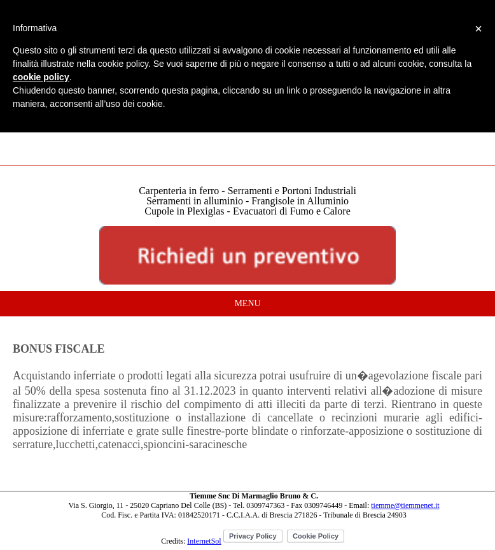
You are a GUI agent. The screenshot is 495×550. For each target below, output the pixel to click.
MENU (247, 303)
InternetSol (204, 541)
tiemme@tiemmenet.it (405, 505)
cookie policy (41, 77)
